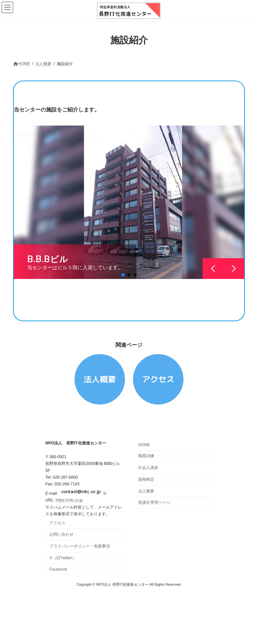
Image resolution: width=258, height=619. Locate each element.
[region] (129, 202)
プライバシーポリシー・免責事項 (79, 546)
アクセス (57, 523)
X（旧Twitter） (62, 558)
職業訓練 (146, 456)
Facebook (58, 569)
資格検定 (146, 479)
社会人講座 (148, 467)
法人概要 (146, 490)
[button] (123, 275)
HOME (144, 444)
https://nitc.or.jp (69, 500)
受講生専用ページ (154, 502)
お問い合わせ (61, 534)
